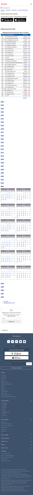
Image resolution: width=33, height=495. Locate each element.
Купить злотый (4, 430)
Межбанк (3, 385)
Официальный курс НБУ (9, 302)
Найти (29, 363)
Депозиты (3, 387)
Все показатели (6, 7)
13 (19, 196)
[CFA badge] (4, 466)
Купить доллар (4, 427)
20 (19, 197)
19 (9, 196)
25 (7, 197)
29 (1, 199)
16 (3, 196)
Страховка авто (4, 458)
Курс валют (3, 375)
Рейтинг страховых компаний (7, 457)
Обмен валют (4, 422)
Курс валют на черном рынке (7, 425)
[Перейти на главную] (4, 4)
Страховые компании (5, 460)
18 (7, 196)
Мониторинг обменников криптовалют (9, 396)
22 (1, 197)
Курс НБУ (3, 380)
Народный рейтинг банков (6, 394)
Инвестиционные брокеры (6, 384)
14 (21, 196)
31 (5, 199)
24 (5, 197)
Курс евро (3, 378)
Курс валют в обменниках (6, 423)
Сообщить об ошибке (16, 368)
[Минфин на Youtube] (24, 341)
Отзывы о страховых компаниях (7, 455)
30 (3, 199)
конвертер (25, 97)
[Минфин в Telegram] (12, 341)
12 (9, 194)
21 (21, 197)
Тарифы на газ (4, 389)
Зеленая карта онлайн (5, 453)
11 (7, 194)
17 (5, 196)
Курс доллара (4, 376)
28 (21, 199)
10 (5, 194)
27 (19, 199)
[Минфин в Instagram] (20, 341)
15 (1, 196)
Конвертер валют (4, 391)
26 (9, 197)
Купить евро (3, 429)
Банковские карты (5, 382)
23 (3, 197)
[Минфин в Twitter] (16, 341)
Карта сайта (5, 330)
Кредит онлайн (4, 393)
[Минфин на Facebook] (8, 341)
